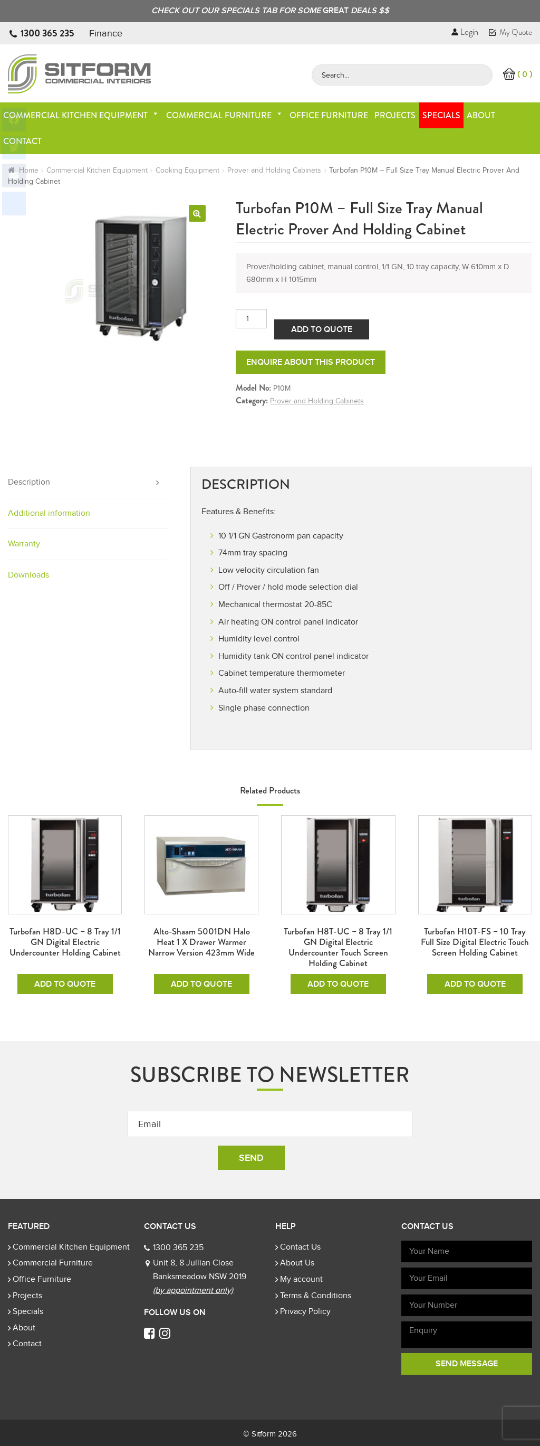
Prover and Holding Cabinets (274, 170)
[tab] (88, 482)
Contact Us (300, 1247)
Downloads (28, 575)
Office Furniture (329, 115)
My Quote (510, 32)
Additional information (49, 513)
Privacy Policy (305, 1311)
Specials (441, 115)
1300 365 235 (47, 33)
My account (301, 1279)
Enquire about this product (310, 362)
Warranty (24, 544)
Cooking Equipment (187, 170)
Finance (105, 33)
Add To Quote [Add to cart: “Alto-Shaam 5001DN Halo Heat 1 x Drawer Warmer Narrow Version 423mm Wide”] (201, 984)
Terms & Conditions (315, 1295)
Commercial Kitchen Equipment (81, 115)
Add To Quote (321, 329)
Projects (395, 115)
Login (464, 32)
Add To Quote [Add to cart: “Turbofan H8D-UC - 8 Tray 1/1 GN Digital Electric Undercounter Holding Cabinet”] (64, 984)
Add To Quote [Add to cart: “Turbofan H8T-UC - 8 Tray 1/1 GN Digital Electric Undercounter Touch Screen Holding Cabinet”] (338, 984)
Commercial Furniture (224, 115)
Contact (27, 1343)
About (481, 115)
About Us (297, 1263)
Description (29, 482)
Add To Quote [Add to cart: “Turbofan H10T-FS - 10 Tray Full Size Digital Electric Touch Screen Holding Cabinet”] (475, 984)
